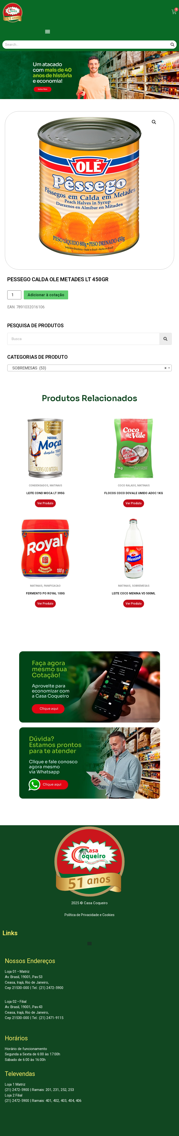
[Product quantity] (14, 294)
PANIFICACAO (52, 585)
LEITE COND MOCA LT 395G (45, 493)
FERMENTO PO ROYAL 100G (45, 593)
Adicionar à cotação (46, 295)
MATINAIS (56, 485)
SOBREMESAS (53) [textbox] (88, 368)
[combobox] (89, 368)
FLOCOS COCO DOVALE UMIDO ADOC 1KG (133, 493)
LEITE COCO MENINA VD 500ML (133, 593)
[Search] (172, 44)
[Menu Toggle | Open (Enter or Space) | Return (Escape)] (89, 943)
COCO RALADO (127, 485)
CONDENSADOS (38, 485)
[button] (47, 32)
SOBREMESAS (140, 585)
